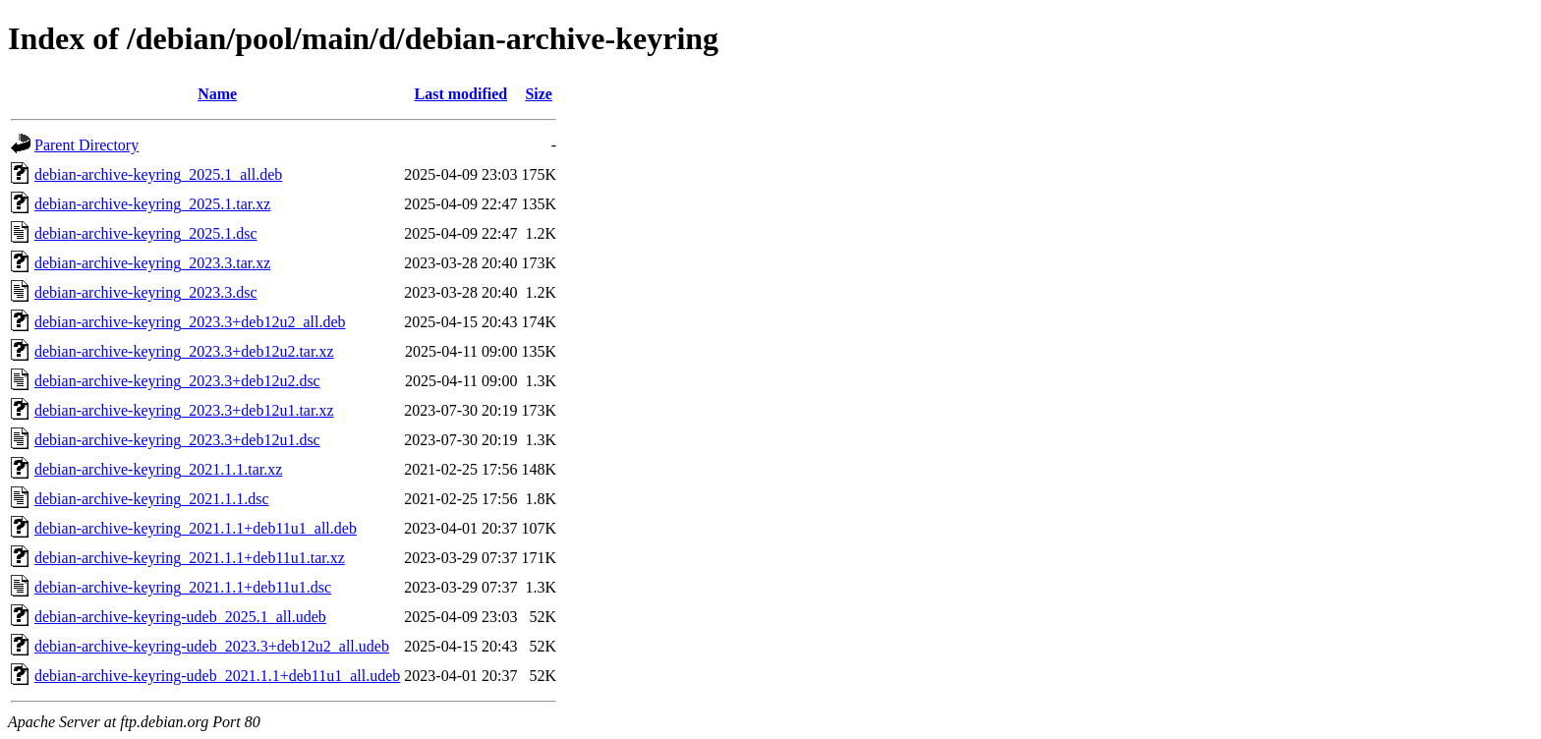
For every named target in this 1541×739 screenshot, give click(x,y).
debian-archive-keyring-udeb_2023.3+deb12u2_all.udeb (211, 646)
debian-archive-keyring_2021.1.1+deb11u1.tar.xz (189, 557)
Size (538, 93)
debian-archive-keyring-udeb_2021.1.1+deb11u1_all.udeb (217, 675)
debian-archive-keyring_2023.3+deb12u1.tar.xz (183, 410)
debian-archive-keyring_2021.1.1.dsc (151, 498)
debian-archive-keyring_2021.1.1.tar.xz (158, 469)
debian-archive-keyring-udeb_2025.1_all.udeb (180, 616)
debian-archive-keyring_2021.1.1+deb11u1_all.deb (195, 528)
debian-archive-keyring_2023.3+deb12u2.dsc (177, 380)
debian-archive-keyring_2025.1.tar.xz (152, 204)
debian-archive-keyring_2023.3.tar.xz (152, 263)
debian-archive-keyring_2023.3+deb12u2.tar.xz (183, 351)
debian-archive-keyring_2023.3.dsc (145, 292)
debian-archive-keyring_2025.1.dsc (145, 233)
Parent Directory (86, 145)
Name (217, 93)
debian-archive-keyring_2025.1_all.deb (158, 174)
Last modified (461, 93)
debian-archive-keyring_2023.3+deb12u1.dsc (177, 439)
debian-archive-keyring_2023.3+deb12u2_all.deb (189, 321)
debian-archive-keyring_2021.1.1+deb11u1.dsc (182, 587)
